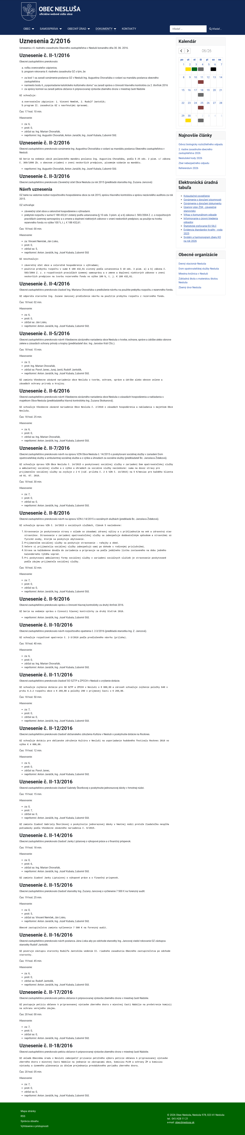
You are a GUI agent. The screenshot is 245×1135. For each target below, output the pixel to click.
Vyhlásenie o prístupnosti (34, 1126)
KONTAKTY (129, 28)
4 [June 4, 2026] (202, 64)
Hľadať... (215, 28)
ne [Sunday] (219, 59)
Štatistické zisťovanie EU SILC (200, 225)
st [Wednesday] (194, 59)
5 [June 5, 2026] (209, 64)
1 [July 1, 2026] (196, 115)
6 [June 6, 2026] (215, 64)
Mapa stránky (28, 1111)
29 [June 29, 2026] (183, 115)
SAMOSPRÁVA (49, 28)
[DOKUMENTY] (114, 29)
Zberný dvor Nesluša (190, 287)
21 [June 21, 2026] (220, 90)
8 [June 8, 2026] (183, 77)
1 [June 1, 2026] (183, 64)
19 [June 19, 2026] (208, 90)
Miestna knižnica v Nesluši (193, 273)
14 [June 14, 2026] (220, 77)
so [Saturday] (213, 59)
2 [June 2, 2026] (190, 64)
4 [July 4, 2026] (215, 115)
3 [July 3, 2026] (209, 115)
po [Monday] (181, 59)
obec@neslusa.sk (184, 1122)
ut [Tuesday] (188, 59)
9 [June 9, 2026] (190, 77)
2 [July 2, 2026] (202, 115)
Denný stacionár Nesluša (192, 263)
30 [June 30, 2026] (189, 115)
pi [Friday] (207, 59)
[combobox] (188, 28)
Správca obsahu (30, 1121)
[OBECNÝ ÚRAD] (88, 29)
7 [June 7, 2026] (221, 64)
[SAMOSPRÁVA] (60, 29)
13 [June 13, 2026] (214, 77)
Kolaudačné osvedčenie (197, 195)
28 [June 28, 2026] (220, 102)
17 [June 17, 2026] (195, 90)
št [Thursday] (201, 59)
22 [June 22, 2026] (183, 102)
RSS (23, 1116)
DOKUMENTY (104, 28)
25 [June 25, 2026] (201, 102)
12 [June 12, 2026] (208, 77)
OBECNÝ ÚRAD (77, 28)
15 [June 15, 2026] (183, 90)
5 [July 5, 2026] (221, 115)
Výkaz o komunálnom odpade (200, 214)
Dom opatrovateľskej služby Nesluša (199, 268)
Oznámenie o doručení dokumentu (202, 203)
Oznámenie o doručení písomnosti (202, 199)
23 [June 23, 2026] (189, 102)
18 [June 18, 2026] (201, 90)
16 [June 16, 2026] (189, 90)
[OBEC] (32, 29)
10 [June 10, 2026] (195, 77)
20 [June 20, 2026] (214, 90)
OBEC (26, 28)
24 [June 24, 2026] (195, 102)
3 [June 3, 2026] (196, 64)
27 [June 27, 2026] (214, 102)
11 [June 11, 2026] (201, 77)
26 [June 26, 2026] (208, 102)
